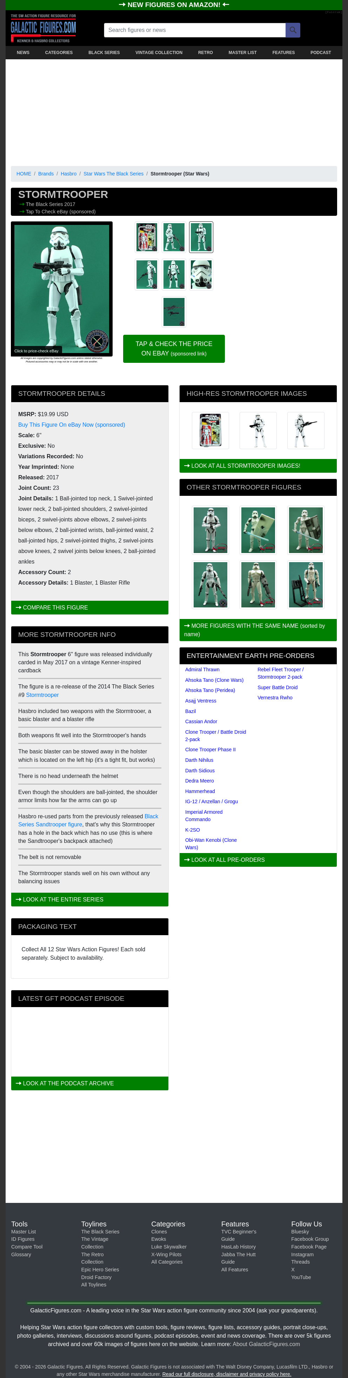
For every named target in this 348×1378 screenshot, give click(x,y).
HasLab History (238, 1247)
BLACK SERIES (104, 52)
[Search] (293, 30)
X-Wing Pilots (166, 1254)
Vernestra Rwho (275, 697)
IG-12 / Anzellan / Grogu (211, 801)
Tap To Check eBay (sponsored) (61, 211)
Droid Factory (96, 1277)
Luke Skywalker (169, 1247)
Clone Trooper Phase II (210, 749)
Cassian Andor (201, 721)
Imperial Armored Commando (204, 815)
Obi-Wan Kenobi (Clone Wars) (211, 843)
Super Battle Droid (277, 687)
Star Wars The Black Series (113, 174)
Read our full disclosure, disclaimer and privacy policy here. (227, 1374)
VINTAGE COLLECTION (158, 52)
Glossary (21, 1254)
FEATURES (284, 52)
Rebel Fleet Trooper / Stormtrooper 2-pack (280, 673)
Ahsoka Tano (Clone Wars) (214, 680)
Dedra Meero (199, 781)
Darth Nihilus (199, 760)
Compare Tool (26, 1247)
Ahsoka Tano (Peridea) (210, 690)
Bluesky (300, 1231)
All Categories (167, 1262)
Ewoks (158, 1239)
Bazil (190, 711)
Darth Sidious (200, 770)
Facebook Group (310, 1239)
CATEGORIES (59, 52)
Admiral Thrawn (202, 669)
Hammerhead (200, 791)
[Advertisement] (174, 111)
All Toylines (94, 1284)
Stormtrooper (42, 695)
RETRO (205, 52)
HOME (23, 174)
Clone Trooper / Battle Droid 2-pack (215, 735)
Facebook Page (309, 1247)
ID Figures (22, 1239)
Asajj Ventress (200, 701)
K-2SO (192, 830)
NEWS (23, 52)
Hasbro (68, 174)
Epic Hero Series (100, 1269)
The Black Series (45, 204)
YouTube (301, 1277)
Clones (159, 1231)
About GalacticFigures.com (266, 1344)
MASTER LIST (243, 52)
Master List (23, 1231)
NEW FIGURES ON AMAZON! (175, 4)
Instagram (302, 1254)
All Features (234, 1269)
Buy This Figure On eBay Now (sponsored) (71, 425)
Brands (46, 174)
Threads (300, 1262)
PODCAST (320, 52)
